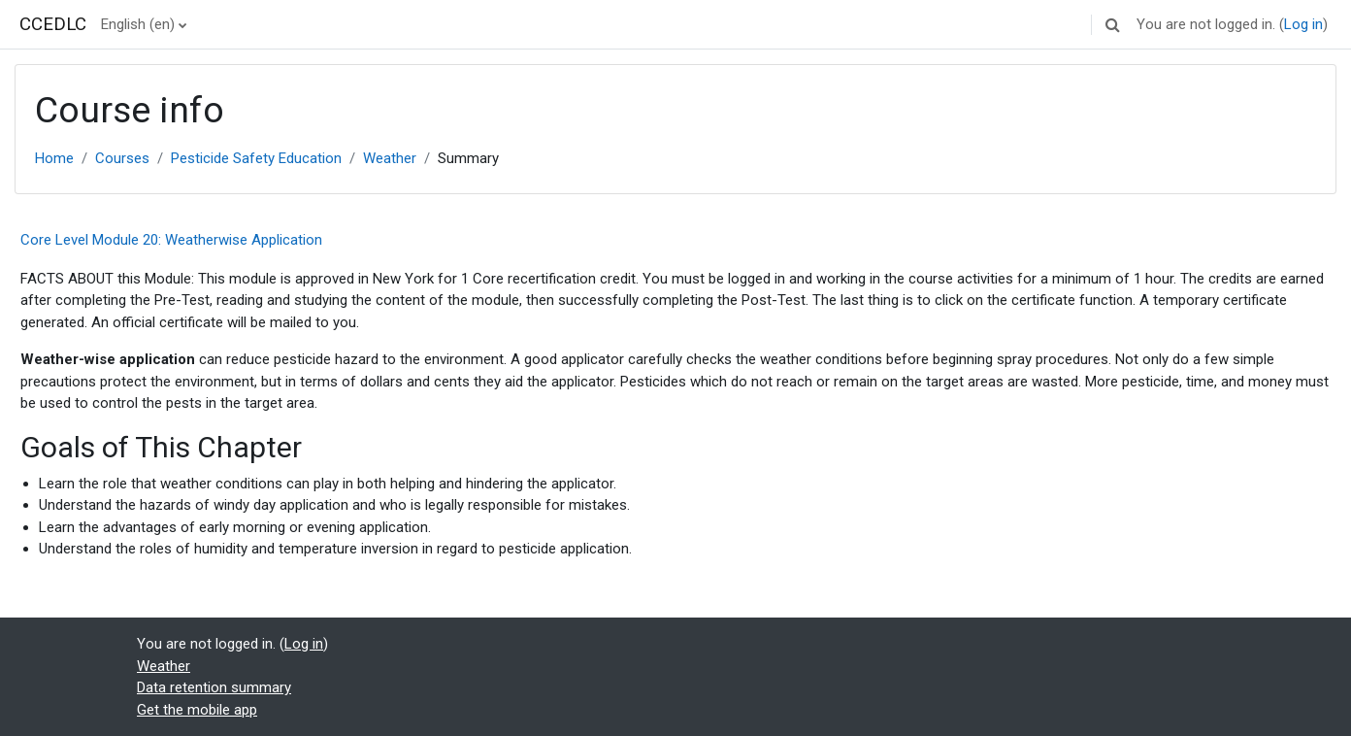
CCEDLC (52, 24)
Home (54, 158)
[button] (1112, 24)
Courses (122, 158)
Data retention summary (214, 687)
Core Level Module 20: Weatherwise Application (171, 240)
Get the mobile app (197, 710)
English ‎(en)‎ (138, 24)
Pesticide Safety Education (256, 158)
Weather (389, 158)
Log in (1303, 24)
